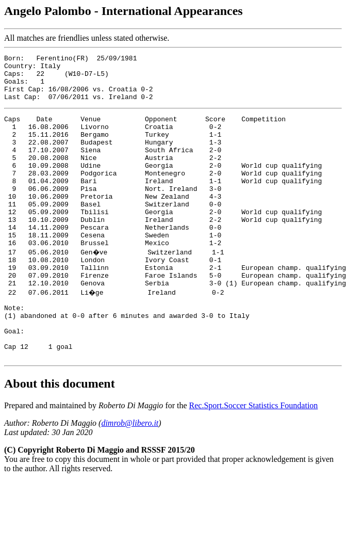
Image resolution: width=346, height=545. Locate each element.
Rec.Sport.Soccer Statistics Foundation (253, 459)
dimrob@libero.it (129, 477)
